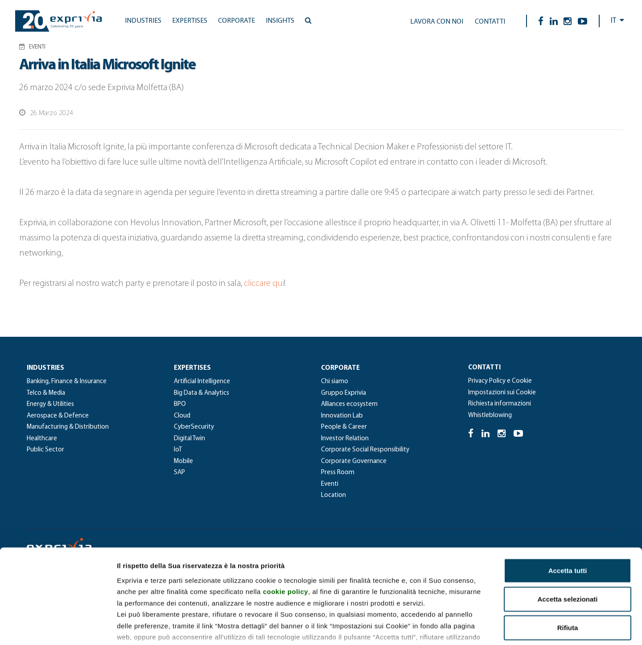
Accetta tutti (567, 508)
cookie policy (286, 529)
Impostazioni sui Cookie (502, 392)
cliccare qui (264, 283)
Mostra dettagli (469, 627)
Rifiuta (567, 565)
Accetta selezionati (567, 537)
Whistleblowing (490, 415)
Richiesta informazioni (499, 404)
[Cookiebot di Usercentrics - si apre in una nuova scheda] (58, 627)
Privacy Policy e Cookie (500, 381)
